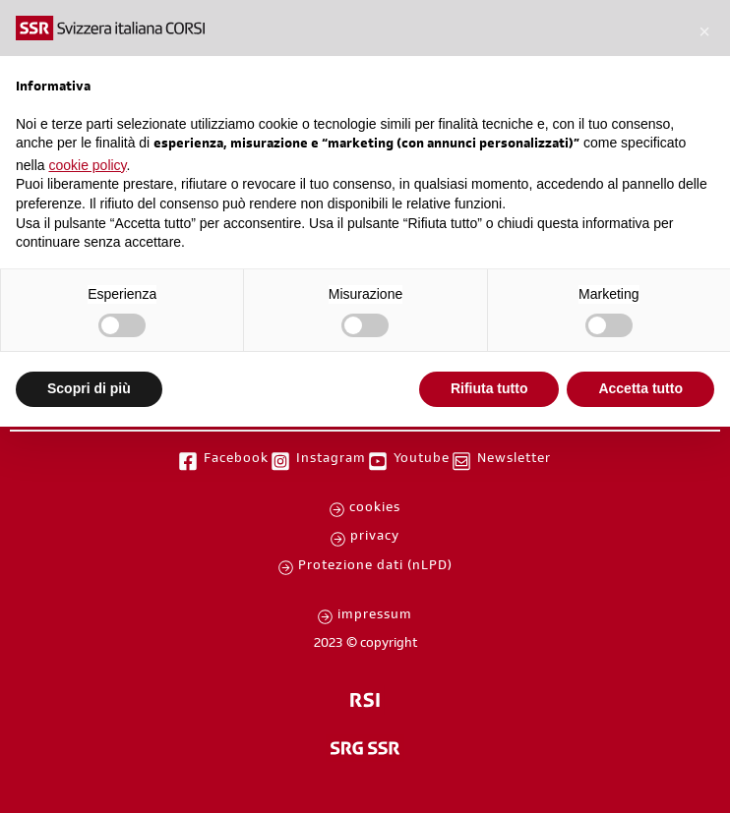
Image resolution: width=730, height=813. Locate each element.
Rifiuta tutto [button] (489, 388)
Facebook (236, 460)
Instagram (331, 460)
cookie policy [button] (87, 165)
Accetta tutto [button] (640, 388)
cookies (374, 509)
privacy (374, 538)
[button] (704, 31)
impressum (374, 616)
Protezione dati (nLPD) (375, 567)
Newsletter (514, 460)
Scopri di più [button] (89, 388)
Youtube (422, 460)
